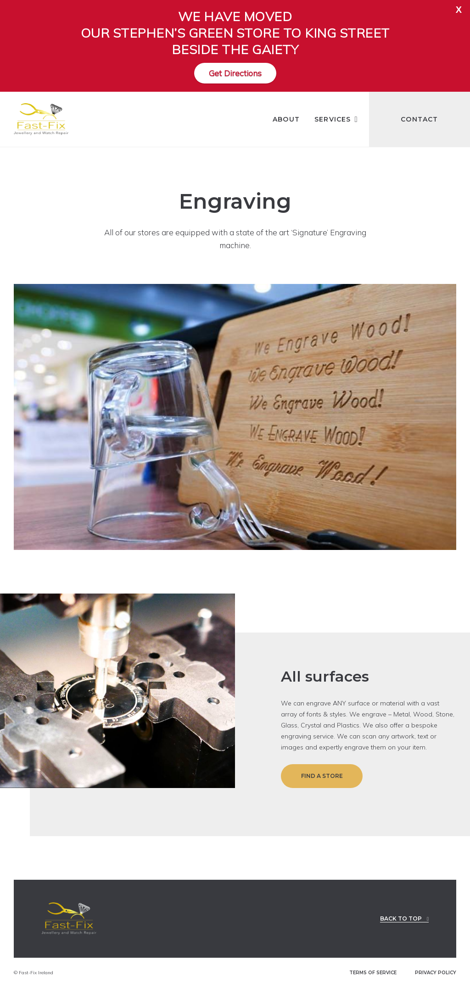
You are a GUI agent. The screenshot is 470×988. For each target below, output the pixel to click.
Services (334, 119)
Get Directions (235, 73)
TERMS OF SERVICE (373, 973)
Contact (419, 119)
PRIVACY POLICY (435, 973)
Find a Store (322, 775)
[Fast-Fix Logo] (41, 119)
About (286, 119)
